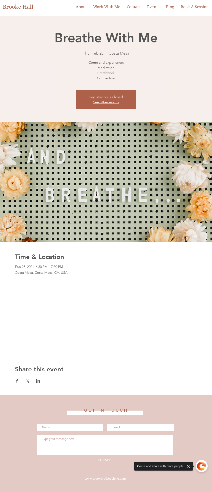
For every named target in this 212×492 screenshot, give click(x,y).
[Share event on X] (28, 381)
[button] (107, 7)
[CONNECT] (105, 460)
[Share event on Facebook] (17, 381)
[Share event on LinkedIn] (38, 381)
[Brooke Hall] (21, 7)
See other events (106, 102)
